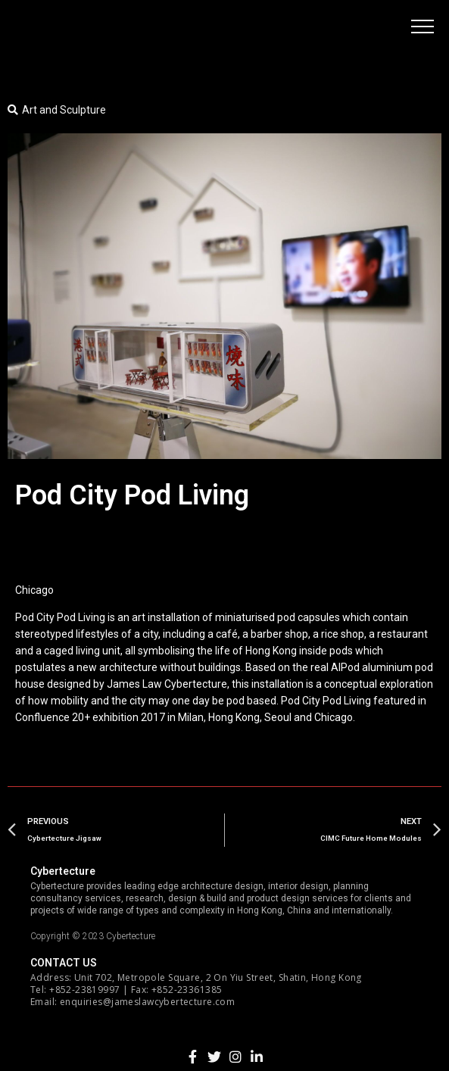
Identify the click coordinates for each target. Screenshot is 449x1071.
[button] (422, 26)
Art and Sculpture (64, 110)
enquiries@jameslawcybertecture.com (147, 1001)
